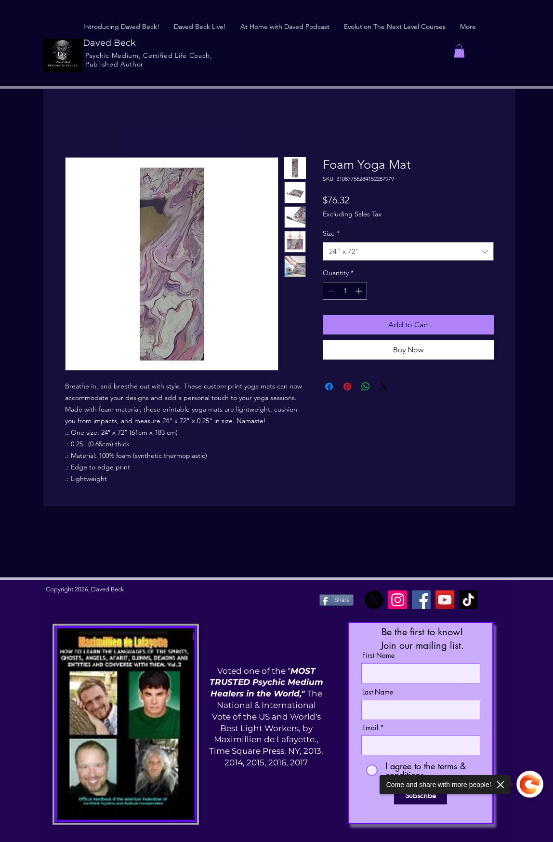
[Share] (336, 600)
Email (370, 727)
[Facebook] (421, 599)
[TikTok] (468, 599)
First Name (378, 655)
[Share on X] (384, 386)
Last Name (377, 692)
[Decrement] (330, 290)
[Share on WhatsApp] (365, 386)
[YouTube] (444, 599)
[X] (374, 599)
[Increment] (360, 290)
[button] (459, 50)
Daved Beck (109, 43)
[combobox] (408, 251)
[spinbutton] (345, 290)
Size (331, 233)
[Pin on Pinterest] (347, 386)
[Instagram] (397, 599)
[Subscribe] (420, 795)
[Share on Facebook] (329, 386)
